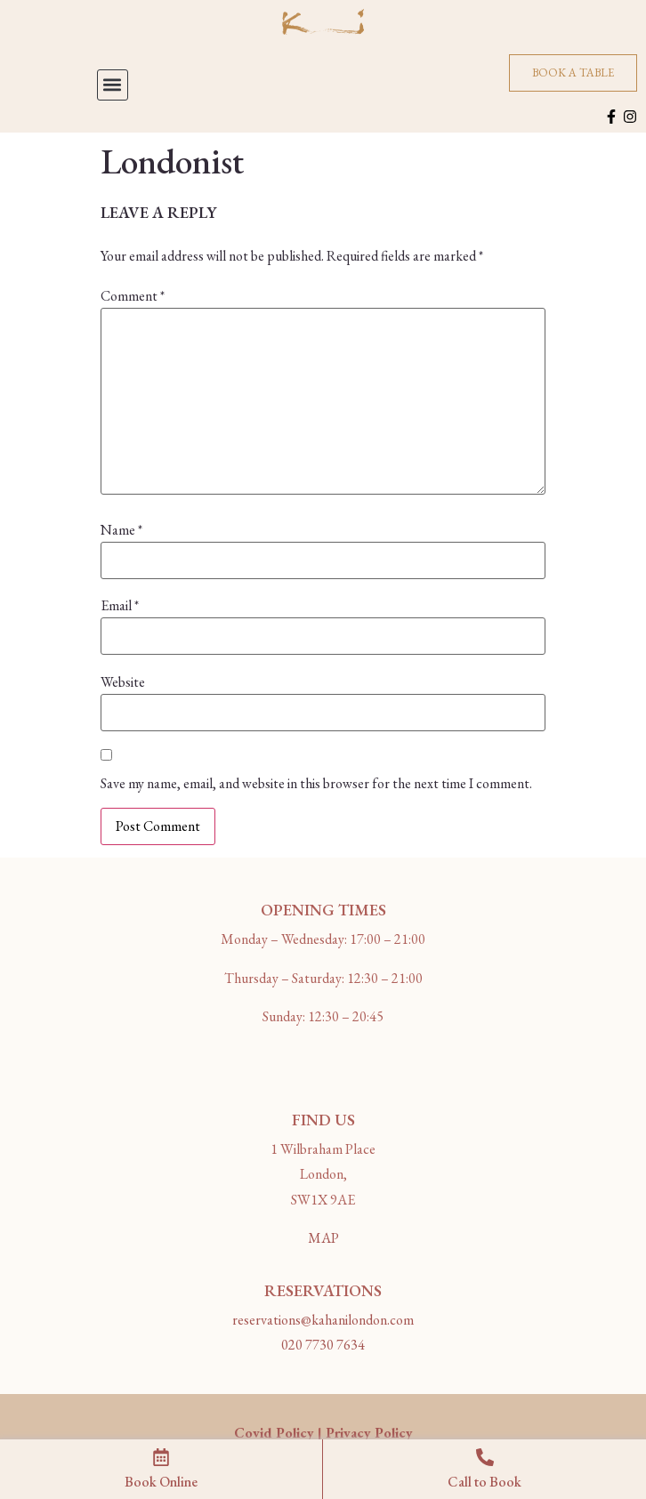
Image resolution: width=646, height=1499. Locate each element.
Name (121, 530)
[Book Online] (161, 1457)
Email (120, 606)
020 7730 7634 (323, 1344)
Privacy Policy (369, 1432)
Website (123, 682)
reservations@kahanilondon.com (323, 1319)
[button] (112, 85)
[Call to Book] (485, 1457)
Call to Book (484, 1481)
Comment (133, 296)
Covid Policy (274, 1432)
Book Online (161, 1481)
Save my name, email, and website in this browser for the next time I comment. (316, 784)
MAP (323, 1238)
